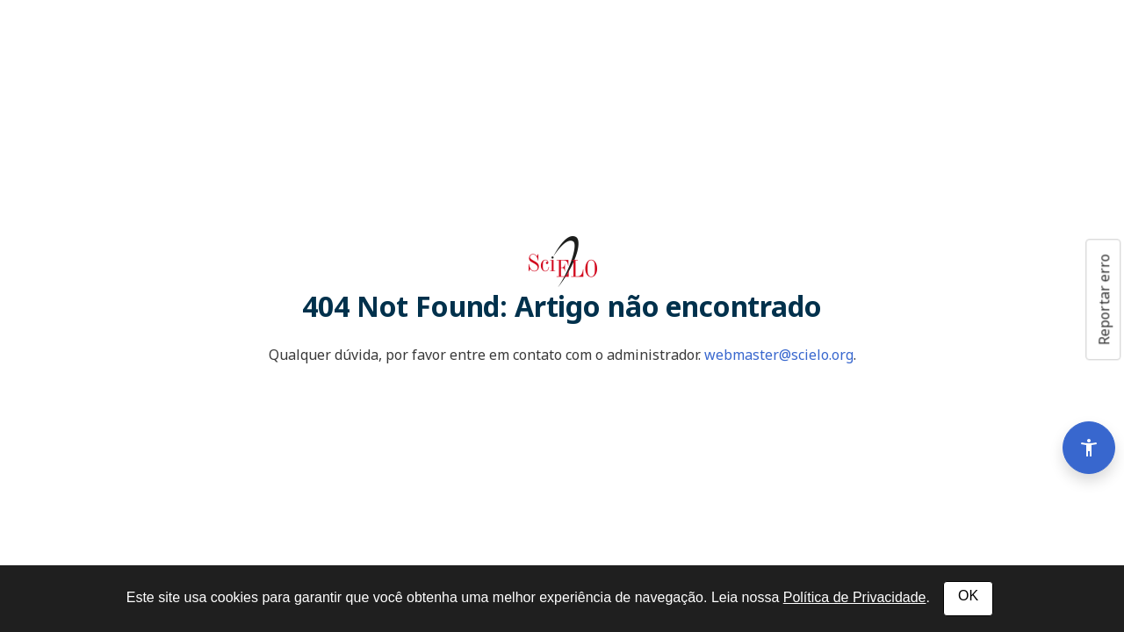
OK (968, 595)
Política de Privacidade (854, 597)
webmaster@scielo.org (779, 354)
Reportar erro (1103, 299)
